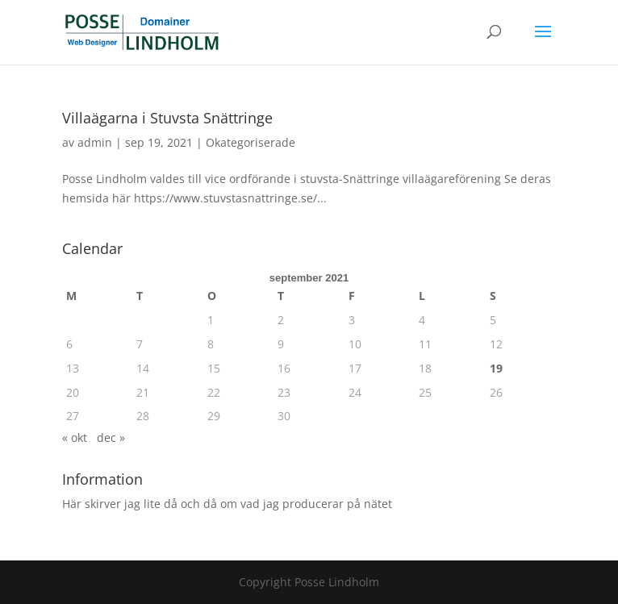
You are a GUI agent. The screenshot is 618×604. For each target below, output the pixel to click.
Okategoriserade (250, 142)
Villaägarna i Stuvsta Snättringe (167, 117)
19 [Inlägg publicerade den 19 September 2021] (496, 368)
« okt (74, 437)
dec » (111, 437)
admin (94, 142)
